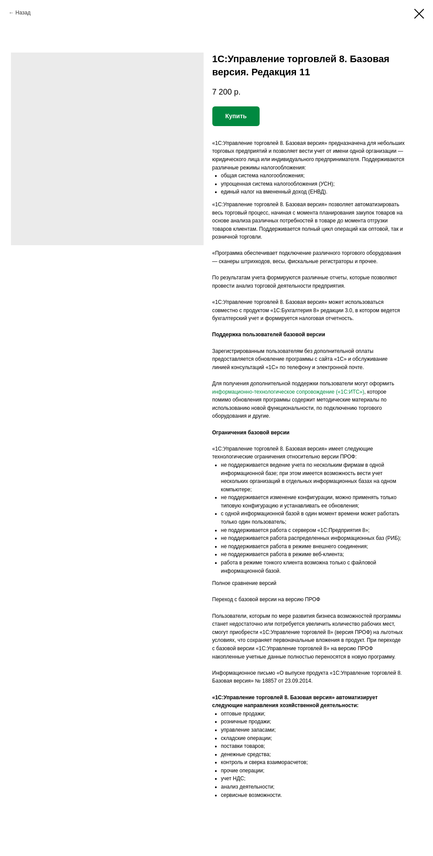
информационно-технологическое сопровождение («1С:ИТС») (288, 392)
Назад (22, 13)
